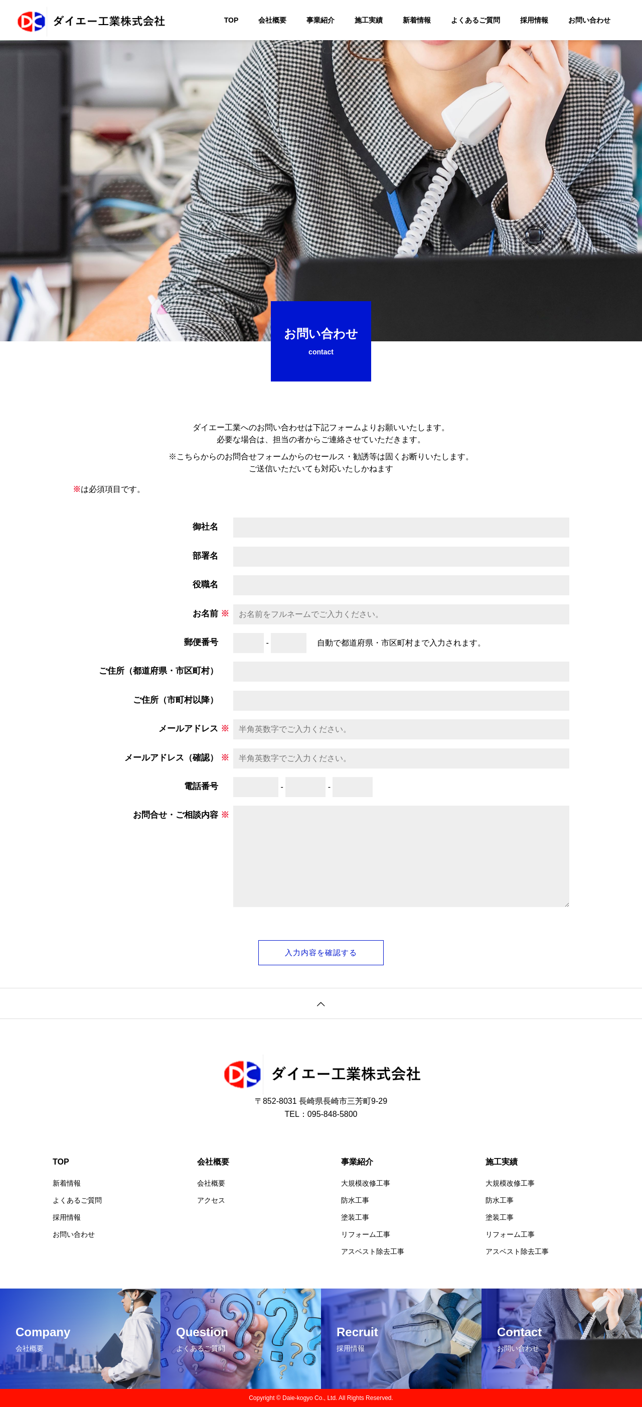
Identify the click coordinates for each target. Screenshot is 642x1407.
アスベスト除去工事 (372, 1251)
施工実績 (369, 20)
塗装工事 (355, 1217)
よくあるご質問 (475, 20)
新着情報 (417, 20)
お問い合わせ (589, 20)
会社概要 (272, 20)
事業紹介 (320, 20)
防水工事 (355, 1200)
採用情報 (534, 20)
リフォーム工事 (365, 1234)
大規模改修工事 (365, 1183)
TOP (231, 20)
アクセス (211, 1200)
